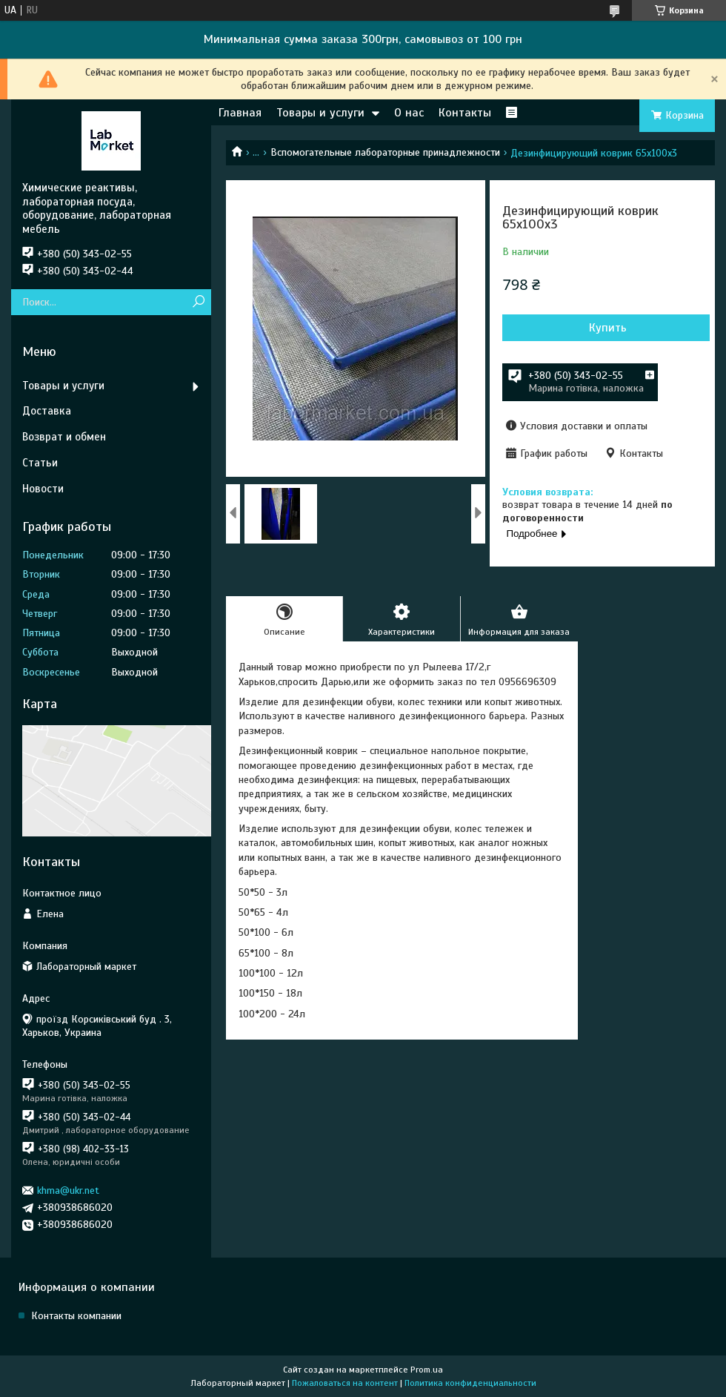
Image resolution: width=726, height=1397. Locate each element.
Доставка (46, 410)
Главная (240, 112)
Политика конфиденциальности (470, 1383)
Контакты (465, 112)
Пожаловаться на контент (345, 1383)
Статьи (40, 462)
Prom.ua (426, 1369)
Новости (43, 488)
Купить (608, 327)
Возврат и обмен (64, 436)
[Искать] (198, 302)
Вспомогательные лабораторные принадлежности (385, 152)
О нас (409, 112)
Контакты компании (76, 1316)
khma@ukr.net (68, 1190)
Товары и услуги (320, 112)
